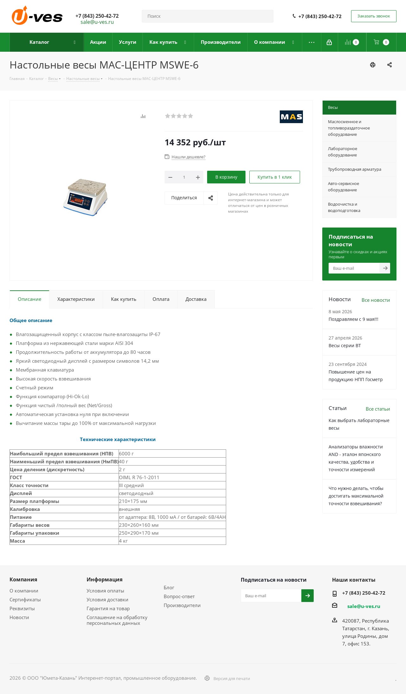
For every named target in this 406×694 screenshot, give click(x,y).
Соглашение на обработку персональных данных (117, 620)
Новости (19, 617)
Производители (182, 605)
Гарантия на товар (108, 608)
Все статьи (378, 409)
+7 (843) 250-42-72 (320, 16)
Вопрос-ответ (179, 596)
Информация (104, 579)
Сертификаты (25, 599)
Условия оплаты (105, 590)
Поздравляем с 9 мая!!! (353, 319)
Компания (23, 579)
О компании (24, 590)
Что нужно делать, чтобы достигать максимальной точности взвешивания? (356, 495)
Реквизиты (22, 608)
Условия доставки (107, 599)
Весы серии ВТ (345, 345)
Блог (169, 587)
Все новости (376, 300)
